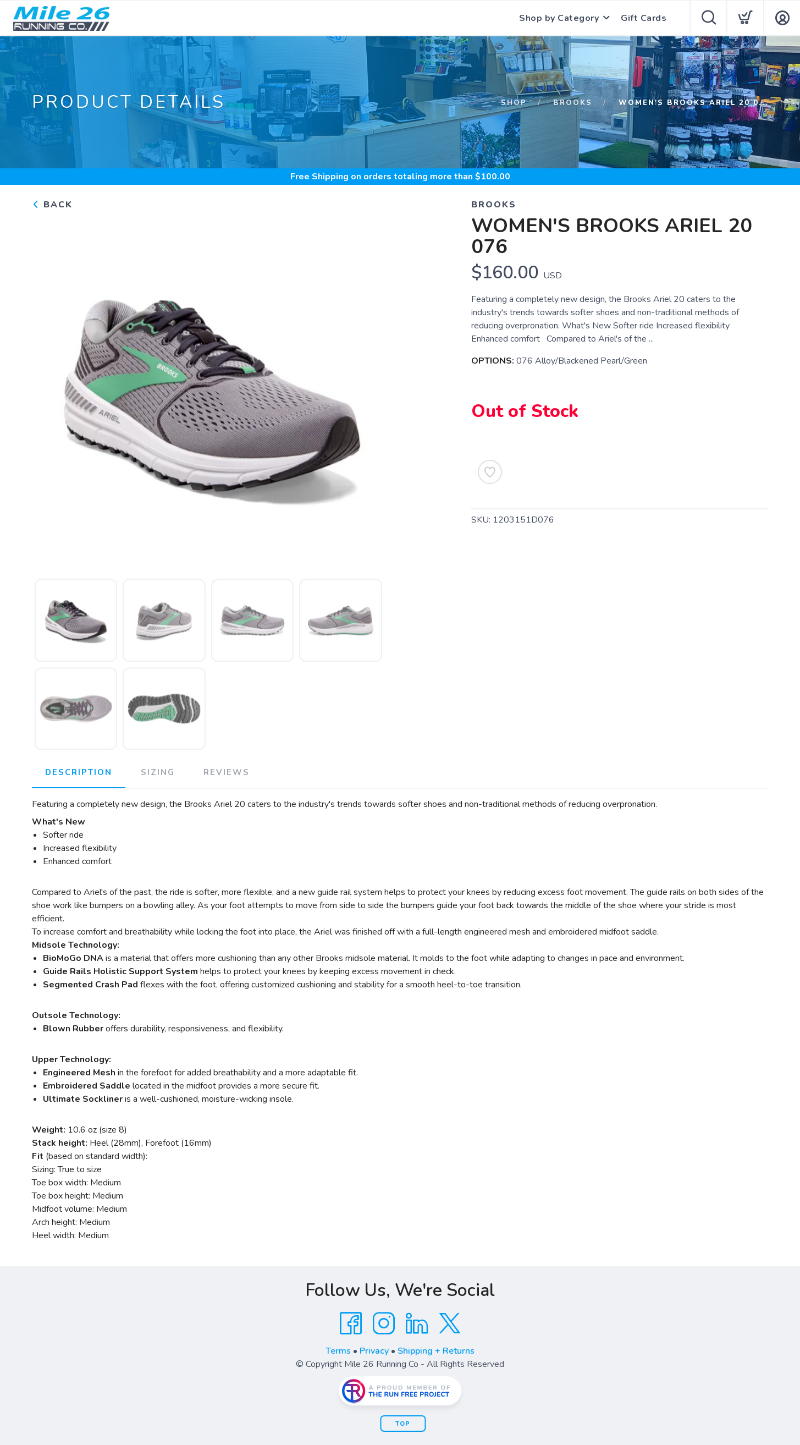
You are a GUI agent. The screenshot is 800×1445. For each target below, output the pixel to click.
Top (402, 1424)
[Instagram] (383, 1323)
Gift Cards (643, 18)
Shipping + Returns (436, 1351)
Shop (514, 103)
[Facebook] (350, 1323)
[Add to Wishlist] (490, 472)
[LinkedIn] (416, 1323)
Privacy (374, 1351)
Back (52, 205)
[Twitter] (449, 1323)
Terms (338, 1351)
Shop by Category (559, 18)
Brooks (572, 103)
